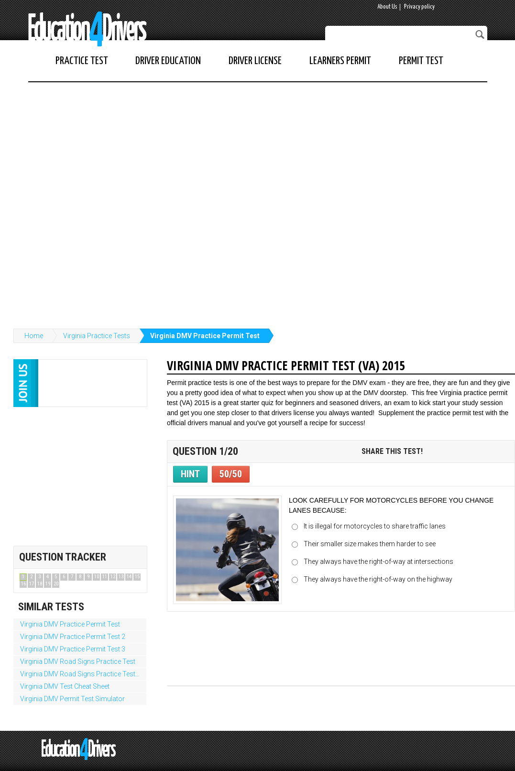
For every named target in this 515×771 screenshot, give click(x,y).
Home (33, 336)
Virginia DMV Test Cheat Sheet (65, 686)
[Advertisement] (114, 200)
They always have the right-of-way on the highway (378, 579)
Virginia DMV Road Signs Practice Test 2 (80, 674)
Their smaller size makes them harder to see (370, 543)
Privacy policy (419, 7)
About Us (387, 7)
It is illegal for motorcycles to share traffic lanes (375, 526)
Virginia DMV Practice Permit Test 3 (72, 649)
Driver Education (168, 60)
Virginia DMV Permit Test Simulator (72, 699)
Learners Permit (340, 60)
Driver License (255, 60)
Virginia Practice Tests (96, 336)
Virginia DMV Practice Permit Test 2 (72, 636)
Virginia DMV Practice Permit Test (205, 336)
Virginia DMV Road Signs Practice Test (77, 661)
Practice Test (81, 60)
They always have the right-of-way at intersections (378, 561)
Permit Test (421, 60)
